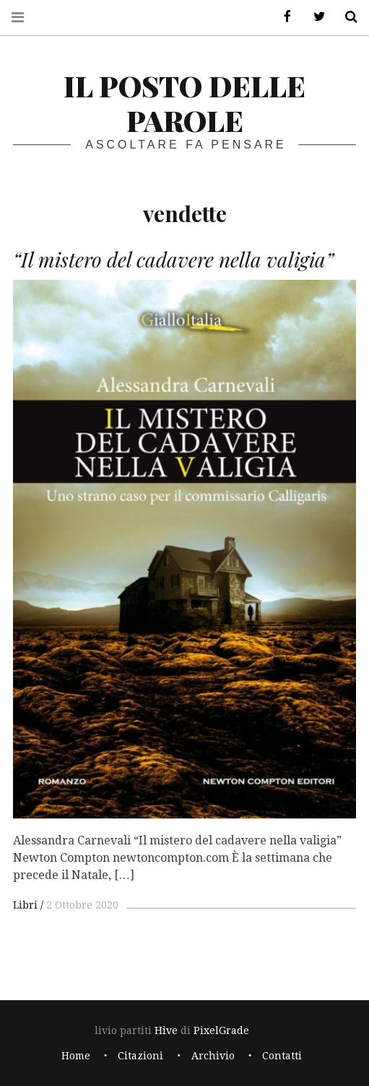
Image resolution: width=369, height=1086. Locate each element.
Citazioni (140, 1055)
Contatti (282, 1055)
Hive (166, 1030)
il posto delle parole (184, 102)
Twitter (314, 17)
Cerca (345, 17)
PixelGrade (221, 1030)
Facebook (282, 17)
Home (75, 1055)
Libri (25, 905)
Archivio (213, 1055)
